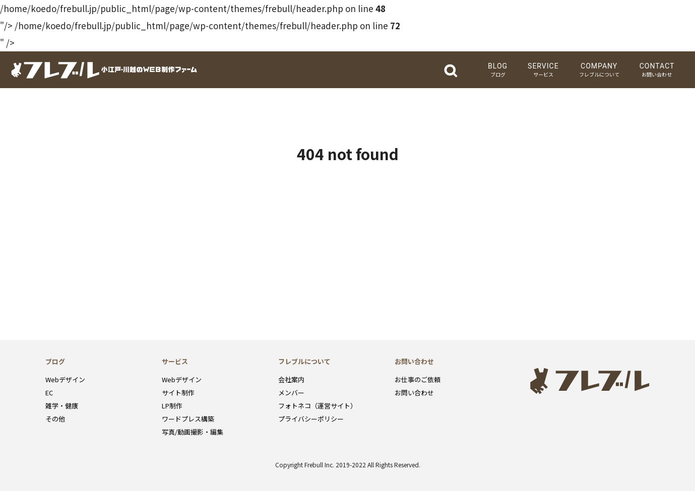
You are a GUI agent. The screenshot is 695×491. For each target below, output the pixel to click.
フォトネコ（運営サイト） (317, 405)
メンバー (291, 392)
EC (49, 392)
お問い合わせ (414, 392)
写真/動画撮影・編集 (192, 432)
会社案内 (291, 379)
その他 (55, 419)
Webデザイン (65, 379)
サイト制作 (178, 392)
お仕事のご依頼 (417, 379)
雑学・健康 (61, 405)
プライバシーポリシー (311, 419)
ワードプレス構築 (188, 419)
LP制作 (172, 405)
